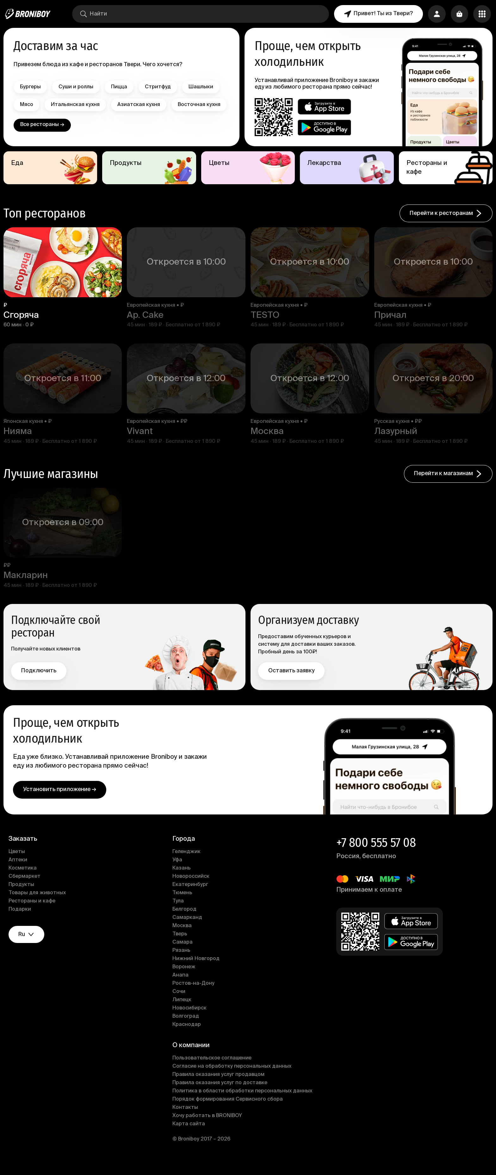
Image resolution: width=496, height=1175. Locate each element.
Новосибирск (190, 1019)
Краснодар (187, 1036)
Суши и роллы (77, 87)
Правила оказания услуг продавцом (219, 1086)
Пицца (121, 87)
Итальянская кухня (77, 104)
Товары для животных (38, 904)
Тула (178, 912)
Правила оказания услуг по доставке (220, 1094)
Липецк (182, 1011)
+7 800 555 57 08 (375, 854)
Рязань (182, 962)
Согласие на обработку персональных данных (232, 1078)
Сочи (179, 1003)
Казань (182, 880)
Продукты (23, 896)
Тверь (180, 945)
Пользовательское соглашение (212, 1069)
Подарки (21, 921)
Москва (182, 937)
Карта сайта (189, 1135)
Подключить (40, 682)
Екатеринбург (191, 896)
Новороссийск (191, 888)
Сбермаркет (26, 888)
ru (28, 946)
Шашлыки (202, 87)
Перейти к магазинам (446, 485)
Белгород (185, 921)
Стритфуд (159, 87)
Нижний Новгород (196, 970)
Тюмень (183, 904)
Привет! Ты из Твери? (378, 13)
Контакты (186, 1119)
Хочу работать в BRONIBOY (208, 1127)
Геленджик (187, 863)
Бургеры (32, 87)
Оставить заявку (291, 682)
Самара (183, 954)
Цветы (18, 863)
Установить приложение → (61, 801)
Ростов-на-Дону (194, 995)
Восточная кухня (43, 122)
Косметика (24, 880)
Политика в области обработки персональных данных (243, 1102)
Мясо (28, 104)
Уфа (178, 871)
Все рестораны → (43, 142)
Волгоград (186, 1028)
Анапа (181, 987)
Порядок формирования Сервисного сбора (228, 1111)
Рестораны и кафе (33, 912)
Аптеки (19, 871)
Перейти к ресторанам (444, 226)
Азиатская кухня (140, 104)
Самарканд (188, 929)
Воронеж (184, 978)
